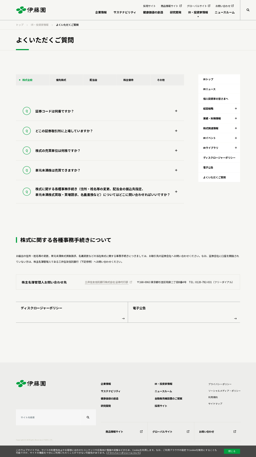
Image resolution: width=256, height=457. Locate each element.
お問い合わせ (217, 431)
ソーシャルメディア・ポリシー (224, 390)
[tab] (219, 108)
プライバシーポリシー (220, 384)
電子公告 (185, 312)
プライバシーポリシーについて (123, 452)
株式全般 (27, 80)
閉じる (231, 451)
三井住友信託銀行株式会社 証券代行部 (108, 282)
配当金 (93, 80)
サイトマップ (215, 403)
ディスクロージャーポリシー (73, 312)
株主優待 (128, 80)
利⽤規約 (213, 397)
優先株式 (61, 80)
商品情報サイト (124, 431)
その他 (161, 80)
